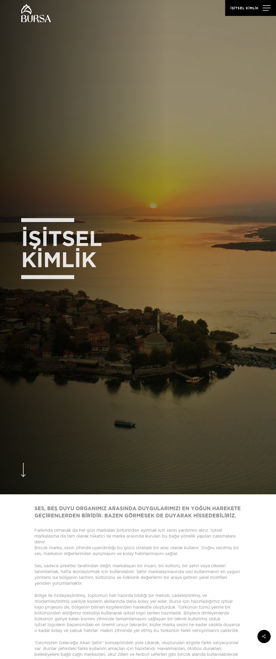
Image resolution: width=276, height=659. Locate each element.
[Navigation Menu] (250, 8)
